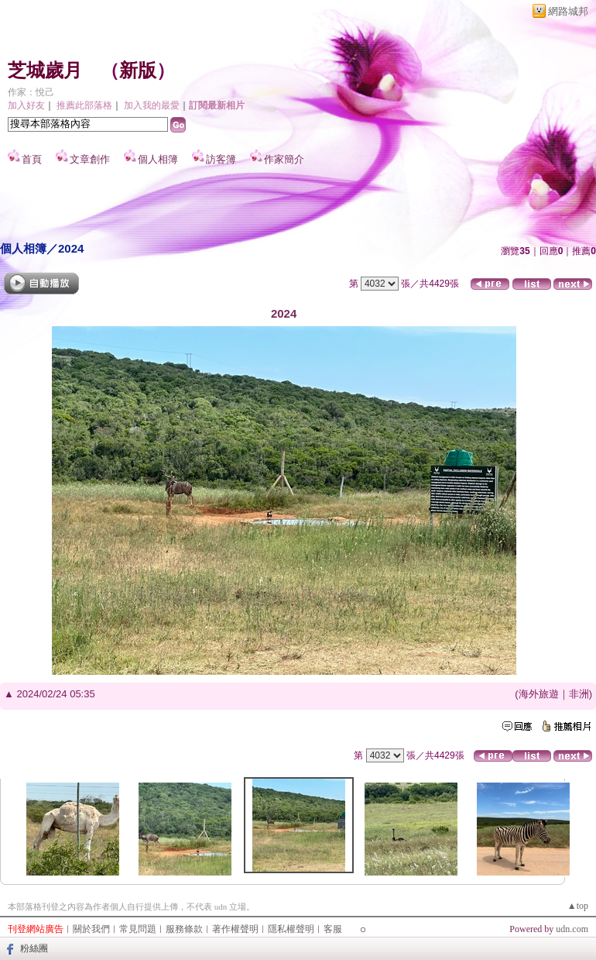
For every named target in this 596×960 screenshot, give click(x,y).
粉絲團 (34, 948)
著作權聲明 (235, 929)
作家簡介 (284, 159)
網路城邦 (568, 11)
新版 (137, 70)
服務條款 (184, 929)
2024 (71, 248)
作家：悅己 (31, 92)
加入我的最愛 (152, 105)
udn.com (572, 929)
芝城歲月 (45, 70)
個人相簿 (158, 159)
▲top (577, 905)
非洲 (579, 694)
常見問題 (137, 929)
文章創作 (90, 159)
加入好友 (26, 105)
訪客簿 (221, 159)
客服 (333, 929)
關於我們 (91, 929)
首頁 (32, 159)
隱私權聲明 (291, 929)
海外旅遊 (539, 694)
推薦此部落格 (84, 105)
